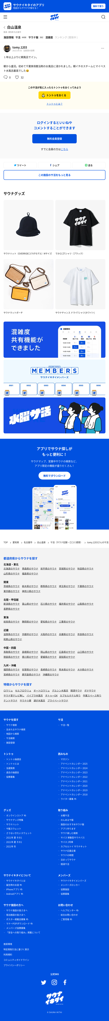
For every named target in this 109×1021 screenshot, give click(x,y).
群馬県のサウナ (48, 586)
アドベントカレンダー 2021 (74, 781)
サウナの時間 (67, 855)
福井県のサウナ (67, 603)
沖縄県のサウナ (51, 674)
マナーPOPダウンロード (18, 923)
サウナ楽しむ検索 (69, 833)
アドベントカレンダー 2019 (74, 790)
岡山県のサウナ (48, 651)
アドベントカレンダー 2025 (74, 763)
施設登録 (10, 742)
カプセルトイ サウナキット (74, 846)
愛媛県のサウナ (48, 656)
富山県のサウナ (30, 603)
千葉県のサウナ (85, 586)
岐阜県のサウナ (12, 621)
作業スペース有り (92, 695)
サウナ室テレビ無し (14, 695)
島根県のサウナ (30, 651)
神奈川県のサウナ (31, 591)
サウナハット (12, 824)
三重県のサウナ (67, 621)
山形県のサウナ (12, 573)
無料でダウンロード (54, 475)
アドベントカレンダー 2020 (74, 785)
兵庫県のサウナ (67, 634)
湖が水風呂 (39, 700)
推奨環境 (8, 944)
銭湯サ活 (65, 864)
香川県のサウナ (30, 656)
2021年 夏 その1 (14, 837)
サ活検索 (10, 738)
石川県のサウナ (48, 603)
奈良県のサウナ (85, 634)
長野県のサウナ (12, 608)
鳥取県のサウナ (12, 651)
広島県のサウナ (67, 651)
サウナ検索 (11, 725)
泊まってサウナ (68, 859)
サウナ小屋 (25, 700)
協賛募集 (10, 776)
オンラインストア (14, 815)
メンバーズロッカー (70, 885)
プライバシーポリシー (14, 965)
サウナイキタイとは (15, 880)
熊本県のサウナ (67, 669)
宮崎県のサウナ (12, 674)
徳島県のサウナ (12, 656)
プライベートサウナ (57, 700)
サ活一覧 (65, 725)
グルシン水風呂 (60, 690)
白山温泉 (14, 27)
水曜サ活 (65, 815)
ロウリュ (8, 690)
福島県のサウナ (30, 573)
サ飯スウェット (13, 828)
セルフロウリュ (23, 690)
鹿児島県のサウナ (31, 674)
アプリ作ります (68, 828)
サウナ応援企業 (68, 850)
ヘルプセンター (68, 910)
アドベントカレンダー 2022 (74, 776)
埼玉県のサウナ (67, 586)
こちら (64, 149)
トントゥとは (12, 763)
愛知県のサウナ (48, 621)
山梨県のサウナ (85, 603)
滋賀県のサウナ (12, 634)
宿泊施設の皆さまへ (15, 914)
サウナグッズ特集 (14, 820)
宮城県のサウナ (67, 568)
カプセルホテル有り (70, 695)
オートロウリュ (42, 690)
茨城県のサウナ (12, 586)
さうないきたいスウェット (19, 833)
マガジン (65, 759)
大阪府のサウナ (48, 634)
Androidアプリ (13, 893)
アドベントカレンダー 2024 (74, 768)
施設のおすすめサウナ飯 (72, 824)
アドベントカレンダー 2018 (74, 794)
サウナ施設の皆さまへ (17, 910)
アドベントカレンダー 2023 (74, 772)
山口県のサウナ (85, 651)
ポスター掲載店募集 (15, 919)
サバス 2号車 (67, 842)
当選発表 (10, 768)
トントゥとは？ (55, 103)
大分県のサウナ (85, 669)
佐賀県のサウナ (30, 669)
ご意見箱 (65, 919)
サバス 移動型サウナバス (73, 837)
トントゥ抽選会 (13, 759)
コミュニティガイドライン (16, 960)
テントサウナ (10, 700)
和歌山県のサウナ (13, 639)
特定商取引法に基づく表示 (16, 949)
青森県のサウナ (30, 568)
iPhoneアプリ (13, 889)
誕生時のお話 (12, 885)
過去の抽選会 (12, 772)
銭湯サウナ (76, 690)
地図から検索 (12, 733)
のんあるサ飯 (67, 820)
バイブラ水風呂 (35, 695)
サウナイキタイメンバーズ (73, 880)
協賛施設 (65, 889)
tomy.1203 (19, 47)
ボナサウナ (90, 690)
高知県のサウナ (67, 656)
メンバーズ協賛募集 (15, 928)
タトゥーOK (51, 695)
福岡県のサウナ (12, 669)
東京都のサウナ (12, 591)
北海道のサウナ (12, 568)
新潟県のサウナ (12, 603)
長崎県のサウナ (48, 669)
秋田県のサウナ (85, 568)
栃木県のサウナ (30, 586)
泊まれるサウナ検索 (15, 729)
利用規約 (8, 954)
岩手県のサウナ (48, 568)
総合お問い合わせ (69, 914)
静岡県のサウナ (30, 621)
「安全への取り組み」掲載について (23, 932)
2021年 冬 (11, 846)
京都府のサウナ (30, 634)
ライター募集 (67, 799)
